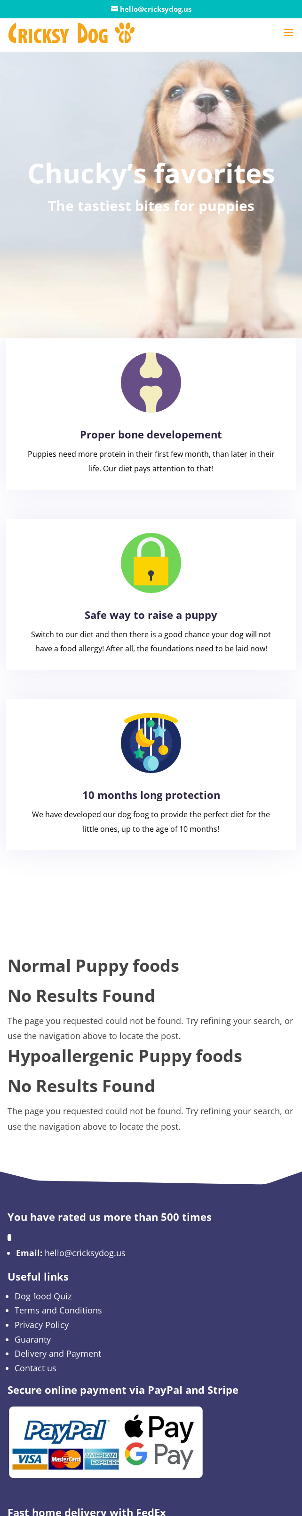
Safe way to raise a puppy (151, 615)
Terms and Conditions (58, 1310)
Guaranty (33, 1339)
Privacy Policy (42, 1324)
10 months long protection (151, 795)
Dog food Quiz (43, 1296)
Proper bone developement (151, 434)
